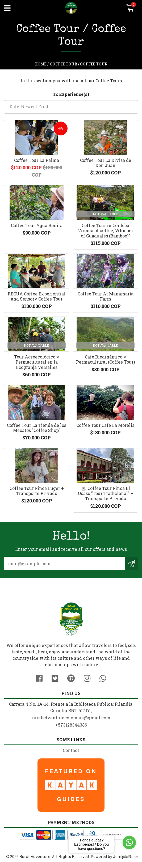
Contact (71, 750)
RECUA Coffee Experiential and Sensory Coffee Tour (36, 296)
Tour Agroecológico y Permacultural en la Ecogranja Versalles (36, 362)
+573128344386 (71, 725)
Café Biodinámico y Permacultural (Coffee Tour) (105, 359)
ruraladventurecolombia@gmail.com (71, 717)
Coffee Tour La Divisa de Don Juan (105, 162)
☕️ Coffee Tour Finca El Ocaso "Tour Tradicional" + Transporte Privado (105, 493)
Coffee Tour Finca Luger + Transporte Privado (37, 490)
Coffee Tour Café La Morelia (105, 425)
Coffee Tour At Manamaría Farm (105, 296)
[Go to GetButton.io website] (129, 856)
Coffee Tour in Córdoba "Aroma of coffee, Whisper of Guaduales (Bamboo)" (105, 230)
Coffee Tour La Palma (36, 160)
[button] (71, 107)
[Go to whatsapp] (129, 842)
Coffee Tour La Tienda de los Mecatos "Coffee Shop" (36, 427)
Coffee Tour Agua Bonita (36, 225)
